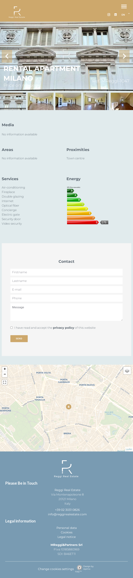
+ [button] (5, 369)
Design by (84, 569)
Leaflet (129, 449)
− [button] (5, 374)
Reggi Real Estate (67, 490)
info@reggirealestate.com (67, 514)
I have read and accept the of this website (55, 327)
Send (19, 338)
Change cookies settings (56, 569)
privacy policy (63, 327)
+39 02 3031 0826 (67, 510)
